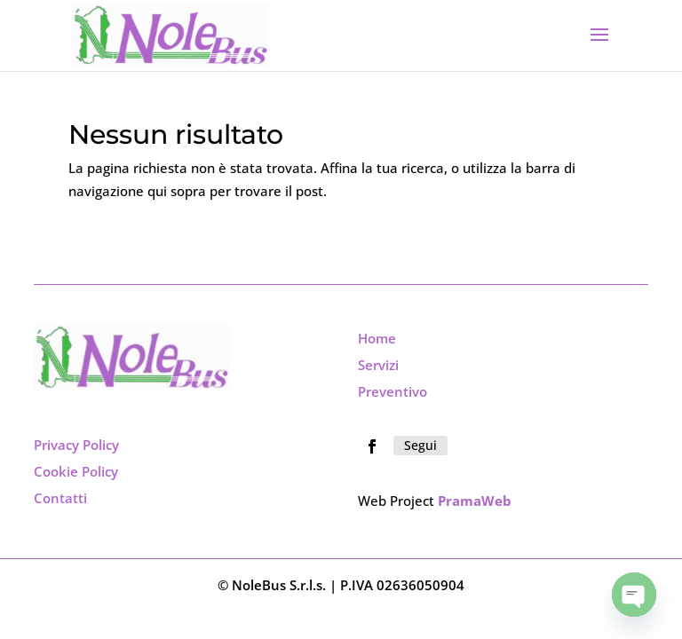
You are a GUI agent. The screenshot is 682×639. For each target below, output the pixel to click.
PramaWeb (475, 500)
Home (377, 338)
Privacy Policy (76, 445)
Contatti (60, 498)
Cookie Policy (76, 471)
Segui (420, 445)
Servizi (378, 365)
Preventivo (392, 391)
